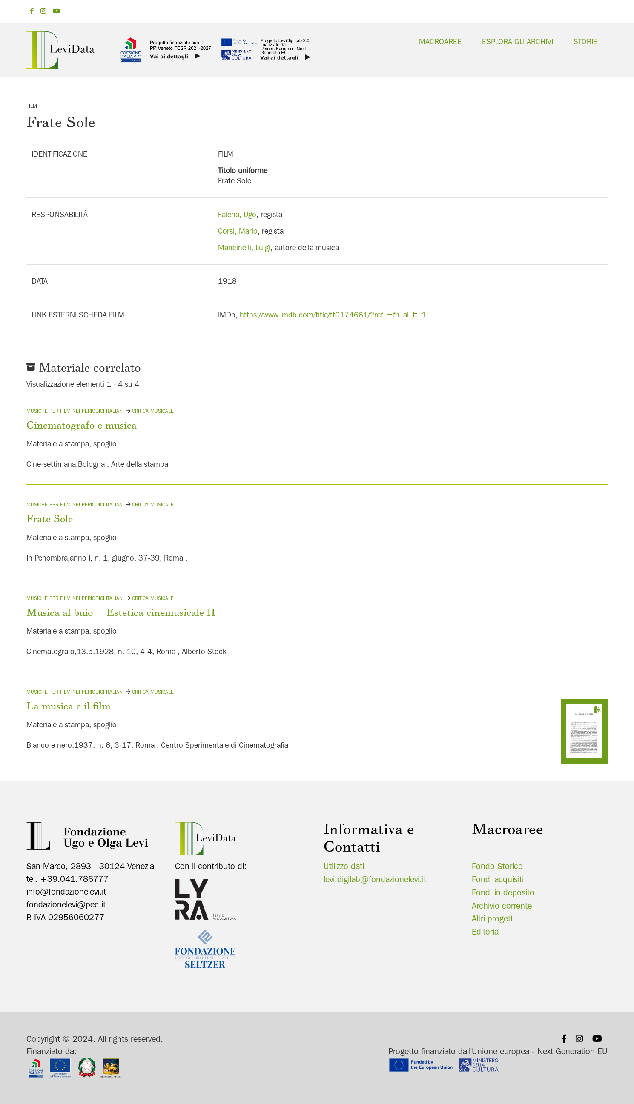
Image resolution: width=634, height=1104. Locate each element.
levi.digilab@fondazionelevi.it (375, 879)
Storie (585, 41)
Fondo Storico (497, 866)
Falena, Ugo (237, 214)
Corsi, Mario (238, 230)
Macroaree (440, 41)
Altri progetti (493, 918)
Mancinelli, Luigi (244, 247)
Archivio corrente (502, 906)
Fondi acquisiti (498, 879)
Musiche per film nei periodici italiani (75, 411)
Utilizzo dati (344, 866)
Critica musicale (153, 411)
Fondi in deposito (503, 892)
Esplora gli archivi (517, 41)
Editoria (485, 932)
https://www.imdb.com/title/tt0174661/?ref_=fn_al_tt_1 (333, 314)
